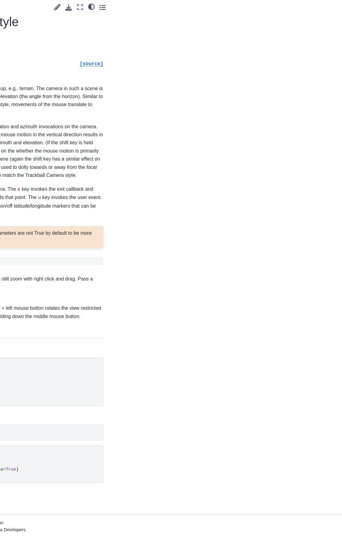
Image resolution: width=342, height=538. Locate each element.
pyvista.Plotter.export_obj (43, 173)
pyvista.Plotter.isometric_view (43, 464)
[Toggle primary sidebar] (79, 7)
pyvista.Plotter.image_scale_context (43, 354)
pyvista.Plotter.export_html (43, 156)
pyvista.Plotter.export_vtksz (43, 207)
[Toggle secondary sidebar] (331, 7)
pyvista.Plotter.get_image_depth (42, 286)
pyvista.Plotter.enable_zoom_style (42, 122)
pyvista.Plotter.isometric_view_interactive (43, 481)
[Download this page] (297, 7)
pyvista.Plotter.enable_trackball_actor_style (42, 84)
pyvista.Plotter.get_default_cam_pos (43, 269)
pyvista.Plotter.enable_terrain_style (42, 64)
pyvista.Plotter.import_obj (43, 405)
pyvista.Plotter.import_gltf (43, 388)
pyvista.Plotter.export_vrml (43, 191)
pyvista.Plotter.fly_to (42, 221)
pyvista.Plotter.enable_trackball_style (42, 105)
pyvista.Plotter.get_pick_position (43, 303)
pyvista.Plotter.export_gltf (43, 139)
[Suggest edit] (286, 7)
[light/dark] (320, 6)
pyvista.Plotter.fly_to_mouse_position (42, 235)
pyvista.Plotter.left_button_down (42, 515)
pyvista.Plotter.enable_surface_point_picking (42, 43)
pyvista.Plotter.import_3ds (43, 371)
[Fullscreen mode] (309, 7)
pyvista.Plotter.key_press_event (43, 498)
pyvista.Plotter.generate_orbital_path (43, 251)
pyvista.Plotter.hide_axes (42, 320)
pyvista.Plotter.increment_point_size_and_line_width (42, 443)
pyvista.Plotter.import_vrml (43, 422)
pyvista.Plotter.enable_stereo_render (42, 22)
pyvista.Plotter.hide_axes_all (42, 337)
